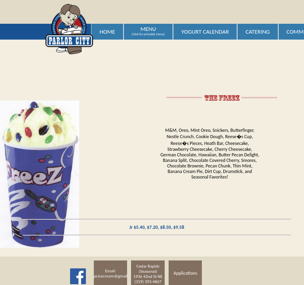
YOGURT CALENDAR (205, 31)
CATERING (257, 31)
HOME (107, 31)
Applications (185, 273)
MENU (148, 31)
